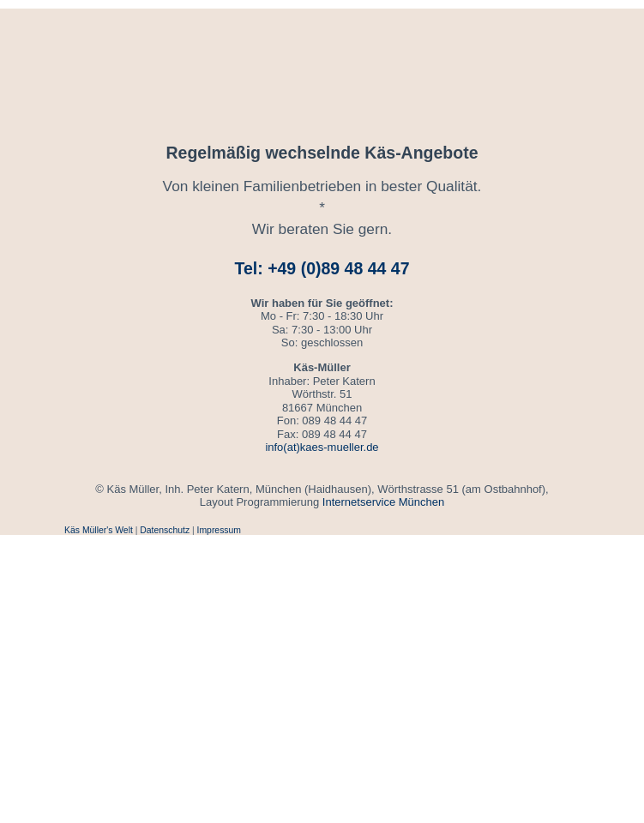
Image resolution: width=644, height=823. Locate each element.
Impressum (219, 530)
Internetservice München (383, 502)
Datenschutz (165, 530)
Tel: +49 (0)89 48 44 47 (322, 268)
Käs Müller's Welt (98, 530)
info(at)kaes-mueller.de (321, 447)
